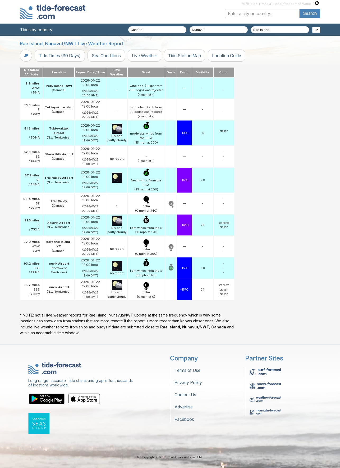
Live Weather (144, 55)
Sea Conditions (106, 55)
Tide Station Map (184, 55)
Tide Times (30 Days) (60, 55)
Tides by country (36, 29)
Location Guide (226, 55)
